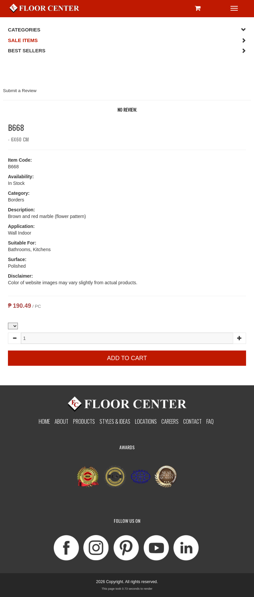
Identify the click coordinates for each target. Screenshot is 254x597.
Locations (146, 421)
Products (84, 421)
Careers (170, 421)
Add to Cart (127, 358)
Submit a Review (19, 90)
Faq (210, 421)
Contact (192, 421)
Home (44, 421)
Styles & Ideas (115, 421)
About (61, 421)
